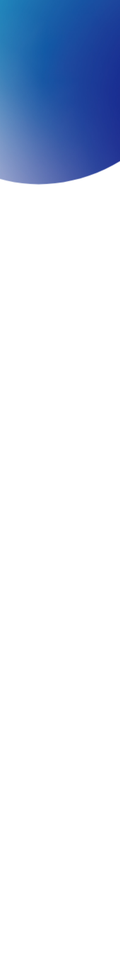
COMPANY (19, 5)
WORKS (46, 5)
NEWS (70, 5)
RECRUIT (96, 5)
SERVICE (34, 5)
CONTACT (82, 5)
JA (106, 5)
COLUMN (58, 5)
